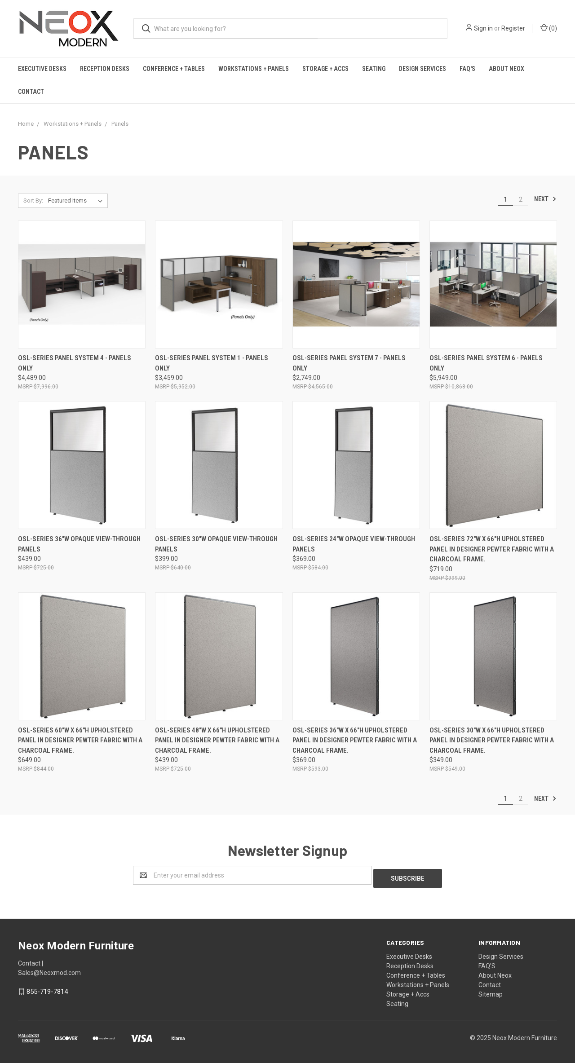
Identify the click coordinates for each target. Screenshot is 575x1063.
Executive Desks (42, 68)
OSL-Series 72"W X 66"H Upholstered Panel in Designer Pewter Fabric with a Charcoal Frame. (491, 549)
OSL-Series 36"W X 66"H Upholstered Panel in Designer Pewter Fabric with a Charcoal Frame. (354, 740)
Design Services (422, 68)
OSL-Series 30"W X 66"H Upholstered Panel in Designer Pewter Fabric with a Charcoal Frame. (491, 740)
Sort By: (33, 200)
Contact (31, 91)
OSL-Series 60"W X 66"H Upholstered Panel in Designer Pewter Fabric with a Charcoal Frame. (80, 740)
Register (513, 28)
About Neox (506, 68)
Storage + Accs (325, 68)
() (548, 28)
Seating (373, 68)
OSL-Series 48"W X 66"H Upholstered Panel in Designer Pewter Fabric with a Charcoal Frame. (217, 740)
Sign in (483, 28)
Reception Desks (104, 68)
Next (545, 198)
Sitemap (490, 991)
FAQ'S (467, 68)
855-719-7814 (47, 988)
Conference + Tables (174, 68)
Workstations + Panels (253, 68)
